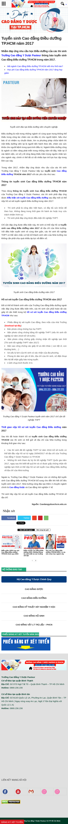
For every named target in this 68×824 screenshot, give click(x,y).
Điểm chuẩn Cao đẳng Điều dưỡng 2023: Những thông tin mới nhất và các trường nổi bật (34, 553)
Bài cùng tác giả (42, 530)
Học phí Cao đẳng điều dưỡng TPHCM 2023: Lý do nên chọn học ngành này (55, 552)
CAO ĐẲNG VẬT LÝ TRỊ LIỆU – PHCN (34, 624)
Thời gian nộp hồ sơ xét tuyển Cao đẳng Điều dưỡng (31, 427)
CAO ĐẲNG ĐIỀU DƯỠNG (34, 598)
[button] (63, 4)
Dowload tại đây (13, 325)
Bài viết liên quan (26, 530)
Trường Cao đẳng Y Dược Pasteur (21, 55)
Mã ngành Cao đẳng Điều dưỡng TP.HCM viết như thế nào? (35, 66)
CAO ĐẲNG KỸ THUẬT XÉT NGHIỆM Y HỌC (34, 607)
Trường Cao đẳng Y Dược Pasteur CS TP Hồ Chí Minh (40, 821)
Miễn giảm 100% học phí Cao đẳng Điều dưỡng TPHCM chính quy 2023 (10, 552)
